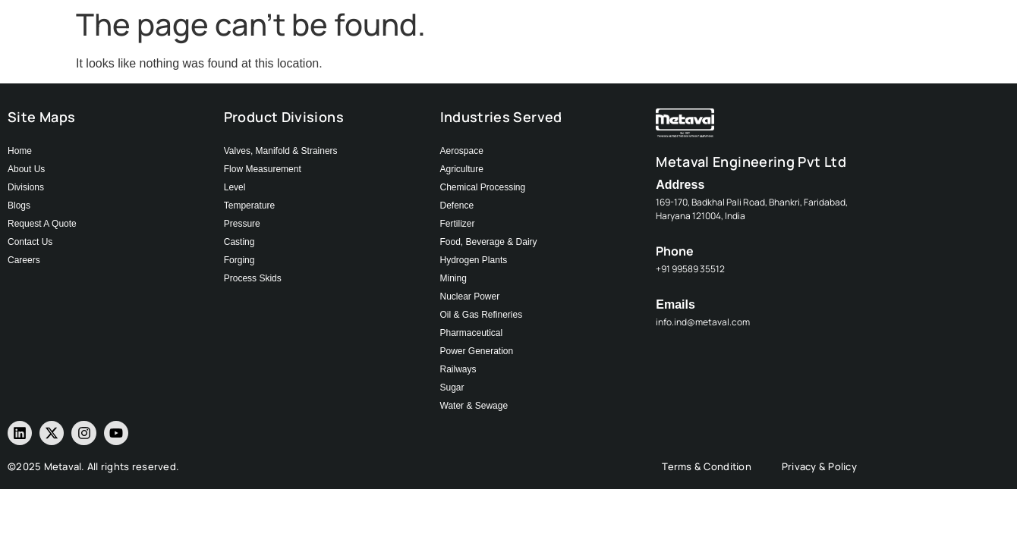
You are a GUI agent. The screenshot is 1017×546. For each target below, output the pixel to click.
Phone (675, 251)
